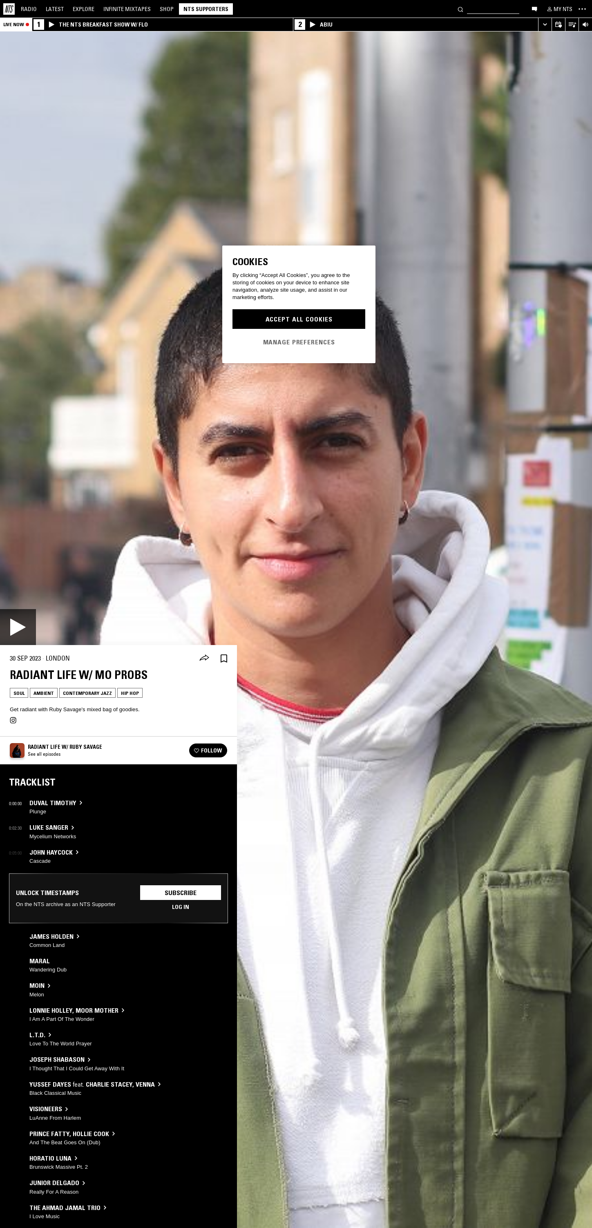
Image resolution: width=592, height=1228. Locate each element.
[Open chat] (534, 8)
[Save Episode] (224, 658)
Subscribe (181, 893)
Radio (29, 9)
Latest (55, 9)
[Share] (204, 658)
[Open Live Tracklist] (572, 24)
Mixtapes (127, 9)
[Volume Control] (585, 24)
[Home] (9, 9)
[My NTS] (559, 9)
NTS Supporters (205, 9)
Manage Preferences (299, 342)
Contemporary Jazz (87, 693)
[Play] (18, 627)
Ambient (44, 693)
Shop (167, 9)
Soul (19, 693)
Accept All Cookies (299, 319)
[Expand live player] (545, 24)
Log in (180, 907)
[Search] (460, 9)
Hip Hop (130, 693)
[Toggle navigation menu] (582, 9)
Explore (83, 9)
